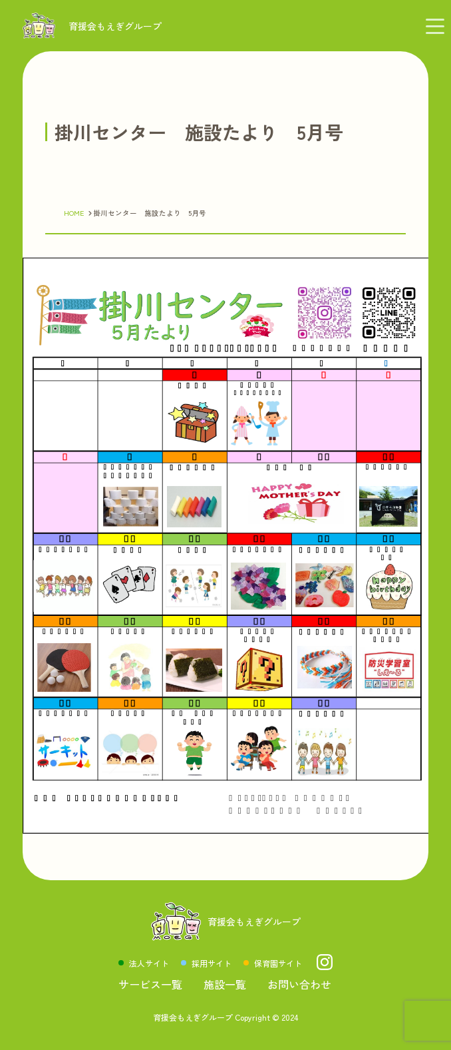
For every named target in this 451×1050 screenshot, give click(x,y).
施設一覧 (225, 984)
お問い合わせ (299, 984)
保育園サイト (278, 963)
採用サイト (211, 963)
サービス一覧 (150, 984)
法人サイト (149, 963)
